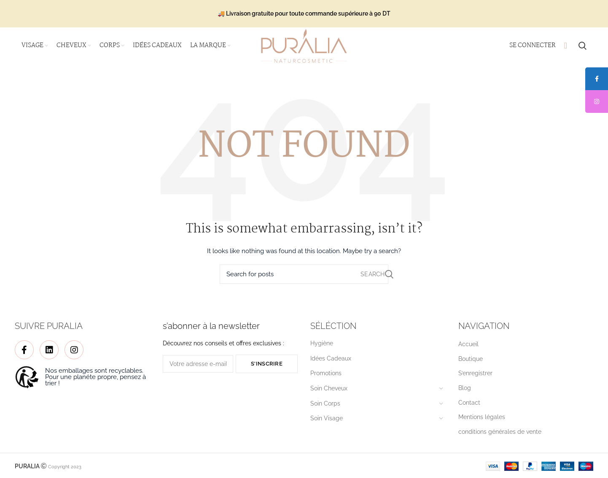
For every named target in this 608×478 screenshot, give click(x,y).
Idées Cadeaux (330, 359)
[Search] (304, 275)
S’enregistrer (475, 374)
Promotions (326, 374)
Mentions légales (481, 417)
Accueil (468, 345)
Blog (464, 388)
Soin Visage (326, 419)
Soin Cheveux (328, 389)
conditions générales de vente (499, 432)
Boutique (470, 359)
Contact (469, 403)
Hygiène (321, 344)
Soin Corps (325, 404)
